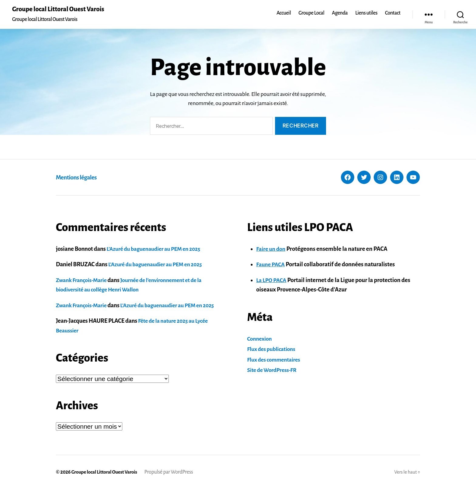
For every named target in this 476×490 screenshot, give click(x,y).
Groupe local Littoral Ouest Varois (61, 9)
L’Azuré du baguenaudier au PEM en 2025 (157, 249)
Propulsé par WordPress (172, 472)
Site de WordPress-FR (273, 370)
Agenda (340, 13)
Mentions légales (79, 177)
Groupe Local (311, 13)
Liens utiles (366, 13)
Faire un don (271, 249)
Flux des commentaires (275, 360)
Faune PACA (271, 265)
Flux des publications (272, 349)
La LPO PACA (272, 280)
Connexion (260, 339)
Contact (392, 13)
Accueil (284, 13)
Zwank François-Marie (83, 280)
